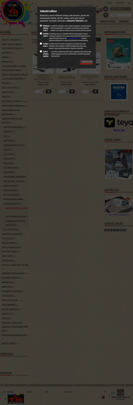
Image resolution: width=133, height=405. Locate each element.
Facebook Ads (77, 38)
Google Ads (70, 38)
